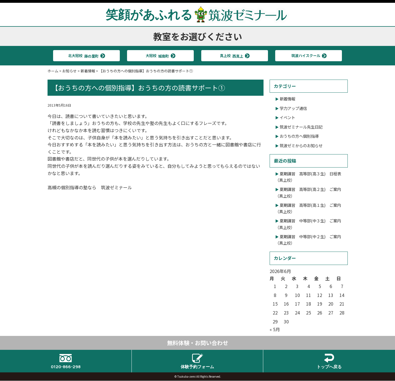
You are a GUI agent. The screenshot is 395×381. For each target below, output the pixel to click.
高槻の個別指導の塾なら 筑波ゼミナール (90, 187)
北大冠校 (83, 55)
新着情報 (287, 99)
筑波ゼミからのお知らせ (301, 145)
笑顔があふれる (198, 14)
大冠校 (158, 55)
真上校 (232, 55)
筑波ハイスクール (306, 55)
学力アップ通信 (293, 108)
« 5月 (275, 329)
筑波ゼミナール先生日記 (301, 127)
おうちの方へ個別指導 (299, 136)
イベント (287, 117)
